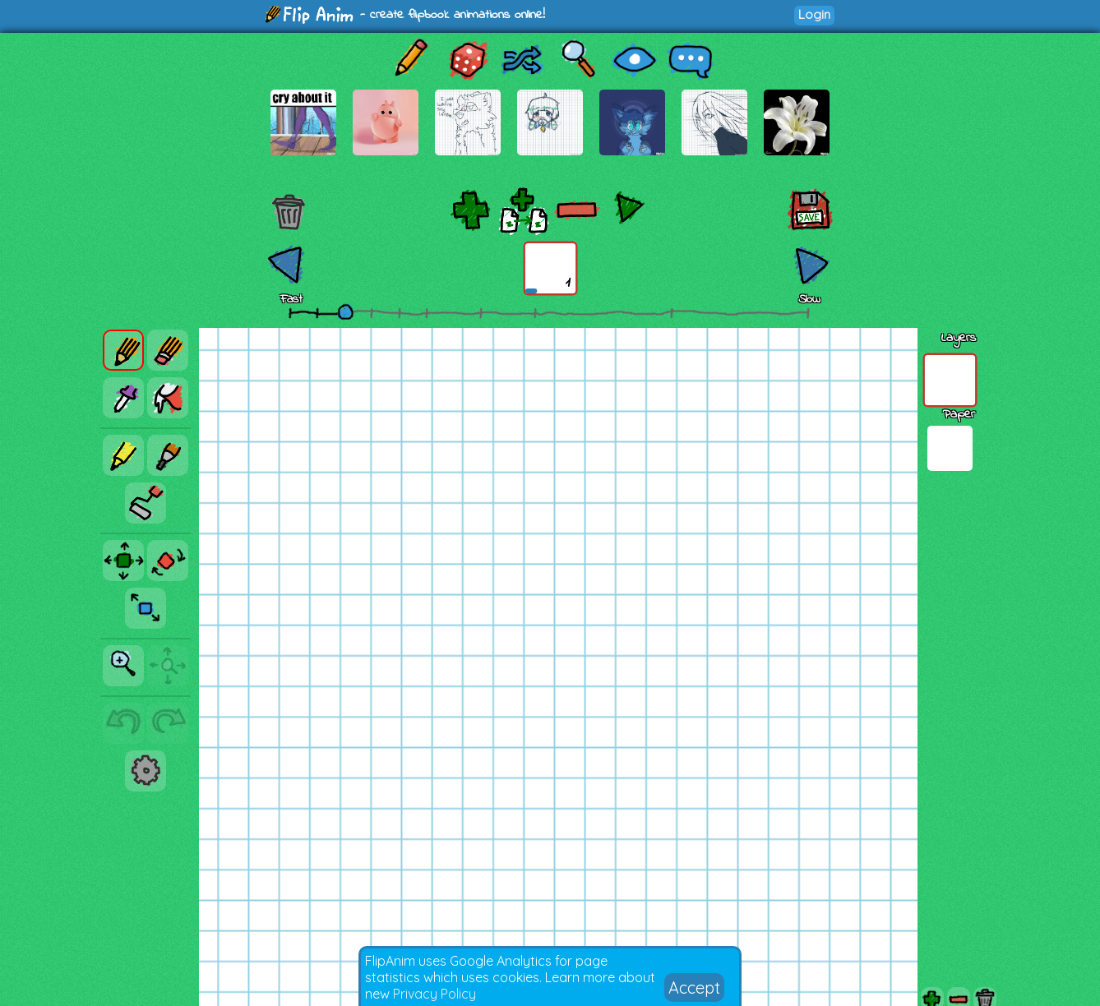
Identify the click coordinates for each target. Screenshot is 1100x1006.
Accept (694, 987)
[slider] (345, 311)
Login (814, 14)
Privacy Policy (434, 993)
